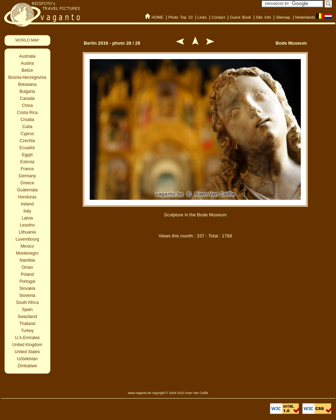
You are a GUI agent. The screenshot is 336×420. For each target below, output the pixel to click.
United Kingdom (27, 344)
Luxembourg (27, 239)
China (27, 105)
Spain (27, 309)
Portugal (27, 281)
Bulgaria (27, 91)
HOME (157, 17)
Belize (27, 70)
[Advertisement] (195, 305)
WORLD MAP (27, 40)
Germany (27, 175)
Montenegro (27, 253)
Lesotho (27, 225)
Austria (27, 63)
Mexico (27, 246)
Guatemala (27, 189)
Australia (27, 56)
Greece (27, 182)
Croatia (27, 119)
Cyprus (27, 133)
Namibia (27, 260)
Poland (27, 274)
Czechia (27, 140)
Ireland (27, 204)
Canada (27, 98)
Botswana (27, 84)
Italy (27, 211)
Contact (218, 17)
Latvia (27, 218)
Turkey (27, 330)
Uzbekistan (27, 358)
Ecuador (27, 147)
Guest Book (240, 17)
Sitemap (283, 17)
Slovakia (27, 288)
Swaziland (27, 316)
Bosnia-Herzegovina (27, 77)
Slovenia (27, 295)
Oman (27, 267)
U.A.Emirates (27, 337)
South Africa (27, 302)
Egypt (27, 154)
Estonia (27, 161)
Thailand (27, 323)
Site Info (263, 17)
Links (202, 17)
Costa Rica (27, 112)
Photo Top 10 (180, 17)
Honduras (27, 197)
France (27, 168)
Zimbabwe (27, 365)
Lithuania (27, 232)
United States (27, 351)
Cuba (27, 126)
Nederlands (305, 17)
